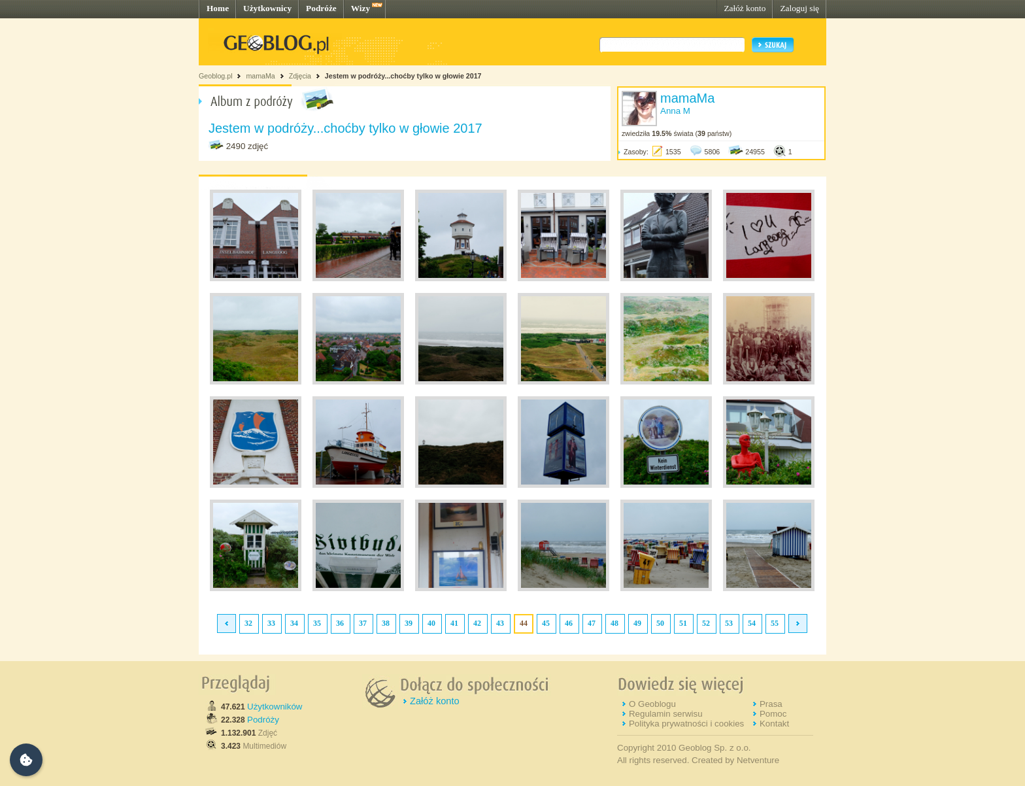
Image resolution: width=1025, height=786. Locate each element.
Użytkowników (274, 706)
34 (294, 623)
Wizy (360, 8)
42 (477, 623)
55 (775, 623)
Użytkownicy (267, 8)
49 (637, 623)
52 (706, 623)
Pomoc (773, 714)
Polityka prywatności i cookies (686, 723)
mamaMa (260, 76)
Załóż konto (744, 8)
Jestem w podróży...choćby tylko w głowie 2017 (403, 76)
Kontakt (774, 723)
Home (218, 8)
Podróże (321, 8)
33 (271, 623)
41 (454, 623)
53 (729, 623)
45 (546, 623)
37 (363, 623)
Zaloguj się (799, 8)
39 (408, 623)
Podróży (263, 720)
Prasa (771, 704)
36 (340, 623)
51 (683, 623)
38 (386, 623)
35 (317, 623)
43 (500, 623)
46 (569, 623)
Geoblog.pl (216, 76)
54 (752, 623)
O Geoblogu (652, 704)
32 (248, 623)
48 (614, 623)
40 (431, 623)
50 (660, 623)
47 (592, 623)
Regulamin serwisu (666, 714)
